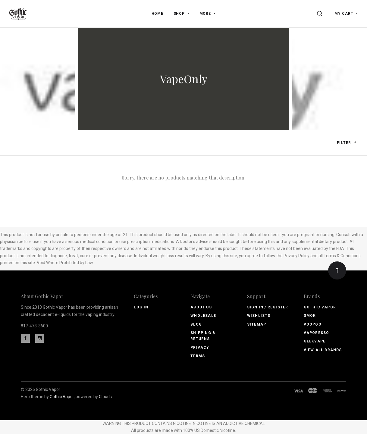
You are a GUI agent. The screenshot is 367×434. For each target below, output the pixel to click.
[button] (355, 142)
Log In (141, 307)
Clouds (105, 396)
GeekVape (315, 341)
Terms (197, 356)
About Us (201, 307)
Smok (310, 316)
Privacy (199, 347)
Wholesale (203, 316)
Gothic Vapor (320, 307)
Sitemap (256, 324)
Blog (196, 324)
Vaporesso (316, 333)
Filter (346, 142)
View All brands (323, 350)
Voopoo (313, 324)
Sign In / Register (267, 307)
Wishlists (259, 316)
